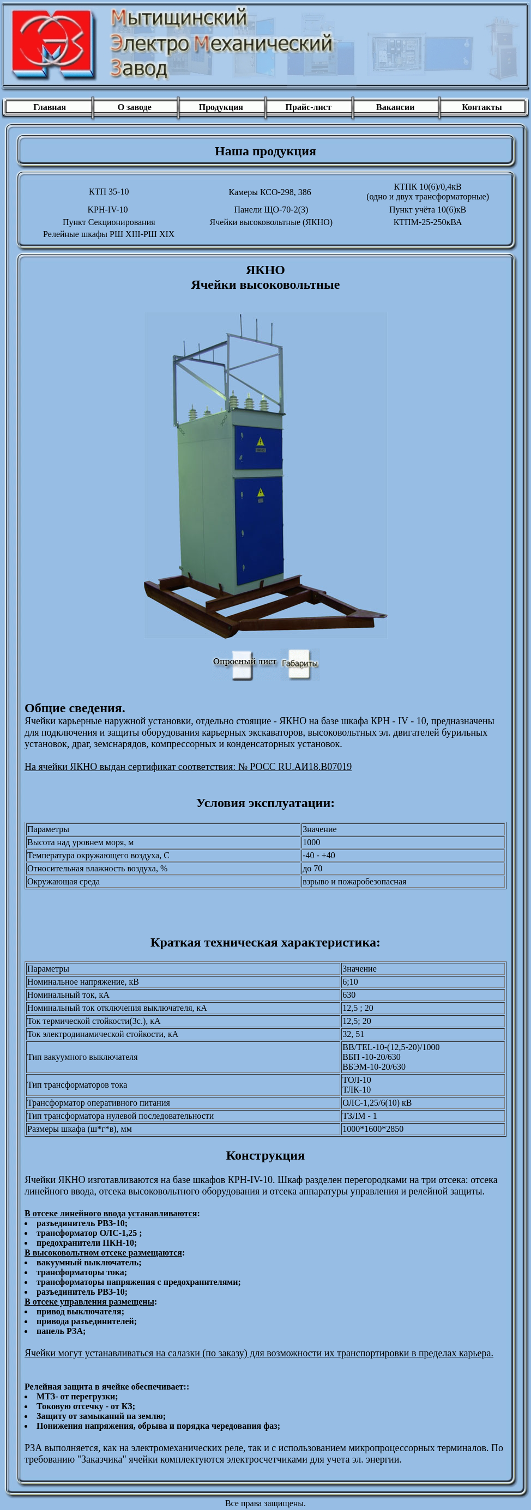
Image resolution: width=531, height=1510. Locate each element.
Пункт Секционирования (109, 222)
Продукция (221, 107)
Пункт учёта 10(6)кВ (427, 209)
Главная (48, 107)
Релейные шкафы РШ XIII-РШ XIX (108, 234)
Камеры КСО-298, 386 (269, 192)
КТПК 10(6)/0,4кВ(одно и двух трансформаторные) (427, 191)
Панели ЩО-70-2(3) (271, 209)
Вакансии (395, 107)
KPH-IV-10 (107, 209)
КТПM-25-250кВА (428, 222)
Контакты (482, 107)
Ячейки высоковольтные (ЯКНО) (271, 222)
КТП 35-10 (109, 191)
